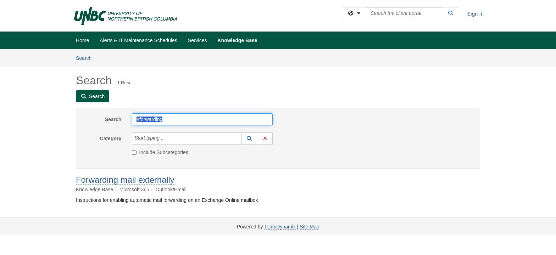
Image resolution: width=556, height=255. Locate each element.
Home (82, 40)
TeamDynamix (280, 227)
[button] (249, 138)
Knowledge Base (237, 40)
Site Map (309, 227)
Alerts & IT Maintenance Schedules (138, 40)
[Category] (168, 138)
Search (86, 57)
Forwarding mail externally (125, 180)
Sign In (475, 14)
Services (197, 40)
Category (111, 138)
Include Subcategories (160, 152)
